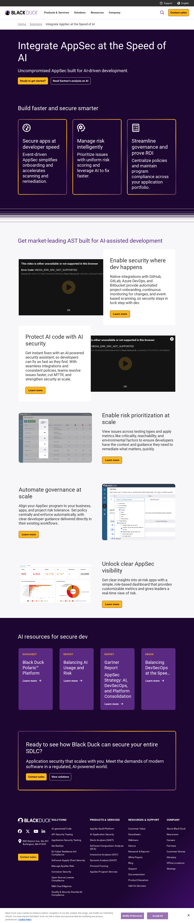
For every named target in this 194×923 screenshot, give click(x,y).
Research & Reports (138, 851)
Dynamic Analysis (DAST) (103, 860)
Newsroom (172, 834)
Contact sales (178, 12)
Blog (130, 863)
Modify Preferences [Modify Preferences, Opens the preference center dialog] (132, 915)
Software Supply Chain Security (68, 860)
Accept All (158, 915)
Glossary (171, 857)
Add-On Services (137, 885)
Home (22, 24)
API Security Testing (62, 834)
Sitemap (171, 868)
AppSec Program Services (103, 871)
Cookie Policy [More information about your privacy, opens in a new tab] (24, 919)
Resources (97, 12)
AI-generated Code (61, 828)
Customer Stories (176, 851)
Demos (132, 845)
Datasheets (134, 834)
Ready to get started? (33, 80)
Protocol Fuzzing (99, 866)
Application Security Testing (66, 840)
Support (168, 3)
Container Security (61, 871)
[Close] (188, 915)
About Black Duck (176, 828)
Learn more (120, 314)
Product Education (138, 880)
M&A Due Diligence (61, 886)
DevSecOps (58, 845)
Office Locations (175, 863)
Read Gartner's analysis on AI (70, 80)
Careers (171, 840)
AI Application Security (102, 834)
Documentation (136, 874)
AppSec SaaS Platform (102, 828)
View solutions (60, 776)
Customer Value (137, 828)
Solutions (80, 12)
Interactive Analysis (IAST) (104, 854)
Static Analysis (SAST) (102, 840)
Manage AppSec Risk (63, 866)
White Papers (135, 857)
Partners (171, 845)
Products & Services (56, 12)
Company (114, 12)
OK (68, 310)
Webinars (133, 840)
